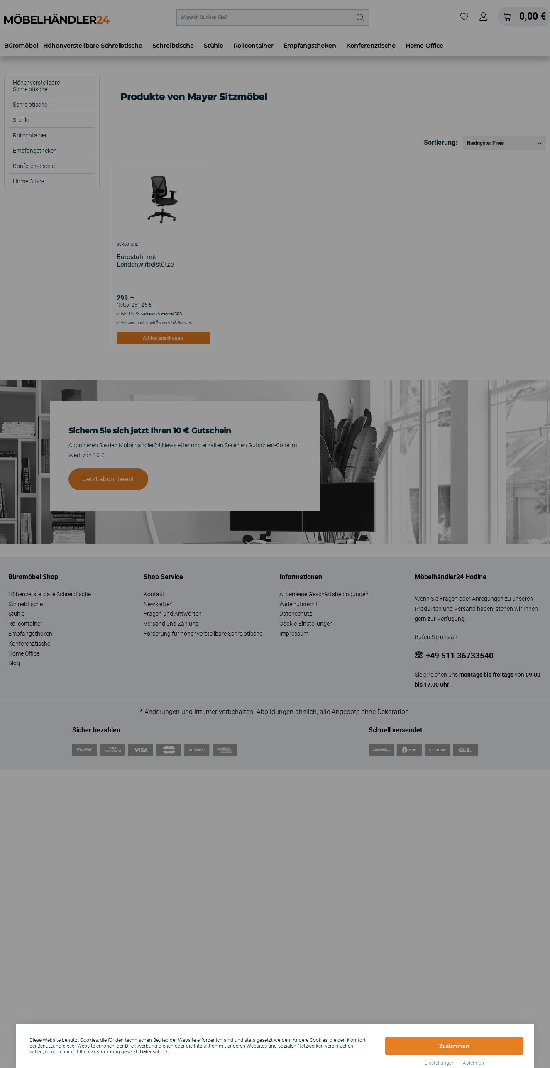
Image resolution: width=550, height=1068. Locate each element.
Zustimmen (454, 1046)
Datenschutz (154, 1052)
